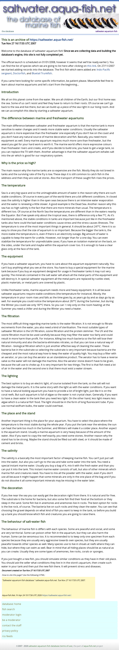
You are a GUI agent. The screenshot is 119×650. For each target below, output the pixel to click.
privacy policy (10, 630)
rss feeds (7, 636)
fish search (8, 609)
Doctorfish (19, 73)
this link (91, 66)
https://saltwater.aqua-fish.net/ (51, 40)
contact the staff (11, 625)
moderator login (11, 614)
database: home (11, 604)
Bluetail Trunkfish (42, 73)
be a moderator (11, 620)
